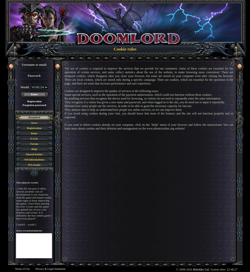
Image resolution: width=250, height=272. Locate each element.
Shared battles (34, 154)
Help (34, 149)
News (34, 122)
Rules (34, 133)
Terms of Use (22, 268)
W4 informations (34, 159)
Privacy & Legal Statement (50, 268)
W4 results (34, 164)
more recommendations (29, 230)
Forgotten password (34, 105)
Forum (34, 143)
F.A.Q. (34, 138)
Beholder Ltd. (201, 269)
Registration (34, 101)
